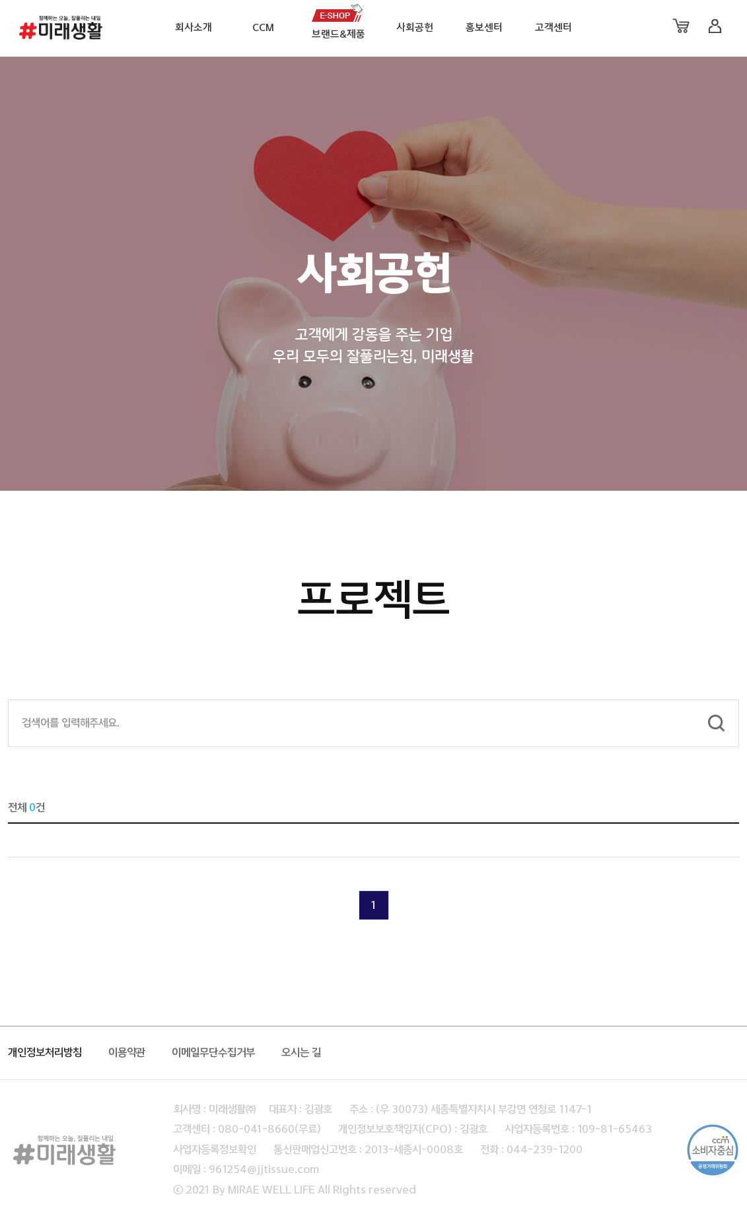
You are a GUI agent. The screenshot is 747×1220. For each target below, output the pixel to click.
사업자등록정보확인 (214, 1150)
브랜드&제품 (338, 34)
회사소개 (193, 28)
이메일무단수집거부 (213, 1053)
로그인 (714, 25)
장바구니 (681, 25)
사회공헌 (414, 28)
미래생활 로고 (61, 31)
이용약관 (126, 1053)
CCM (263, 28)
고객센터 (553, 28)
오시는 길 (301, 1053)
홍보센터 (484, 28)
